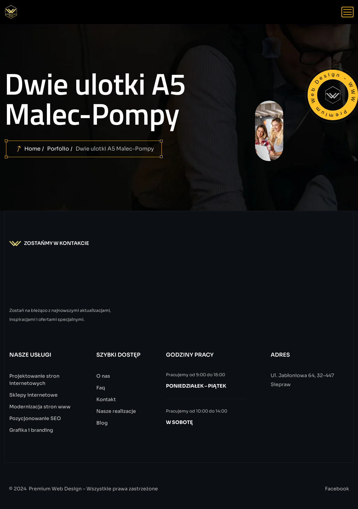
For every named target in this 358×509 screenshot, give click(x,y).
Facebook (337, 489)
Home (32, 148)
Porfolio (58, 148)
